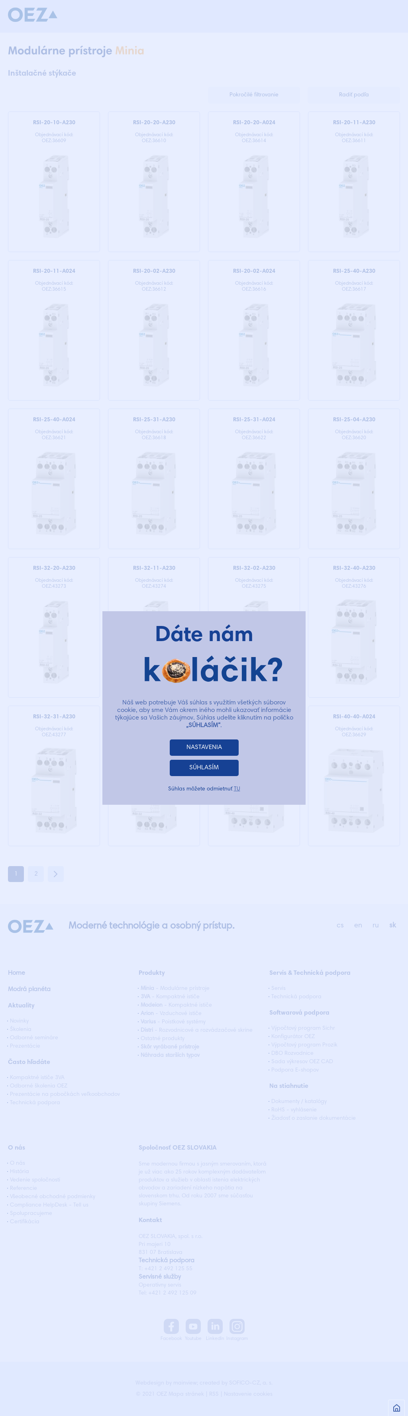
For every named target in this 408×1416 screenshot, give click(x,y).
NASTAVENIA (204, 747)
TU (237, 789)
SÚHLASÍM (204, 768)
